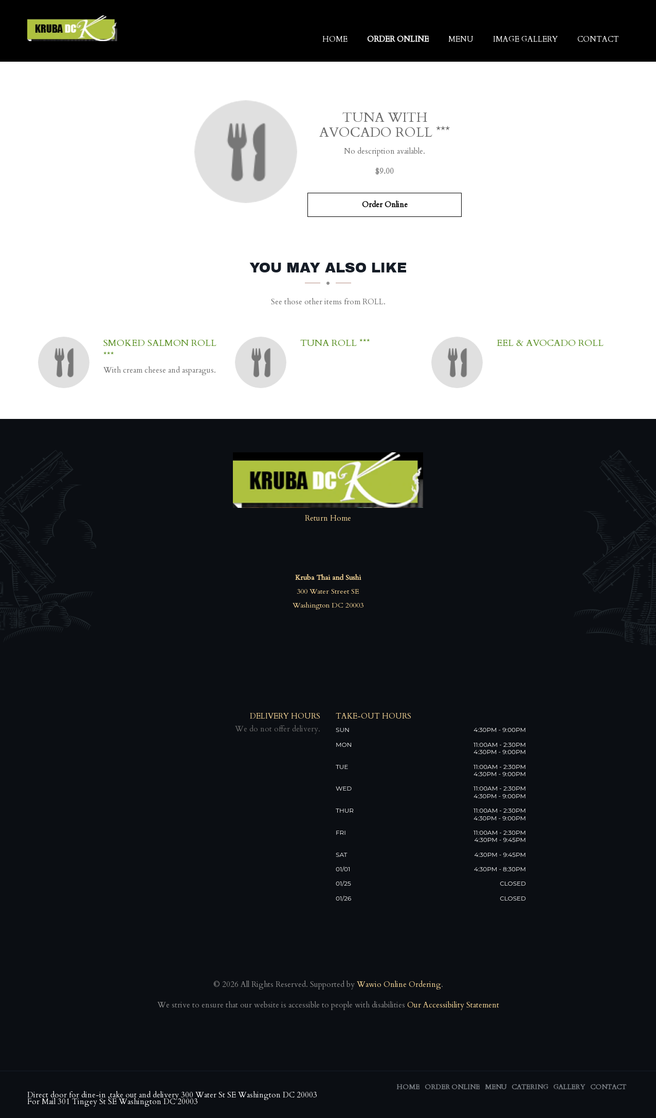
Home (335, 39)
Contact (598, 39)
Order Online (398, 39)
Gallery (569, 1087)
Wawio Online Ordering (399, 984)
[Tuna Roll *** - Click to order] (263, 362)
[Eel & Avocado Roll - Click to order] (459, 362)
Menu (460, 39)
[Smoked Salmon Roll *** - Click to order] (66, 362)
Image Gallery (525, 39)
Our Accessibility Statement (452, 1005)
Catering (530, 1087)
